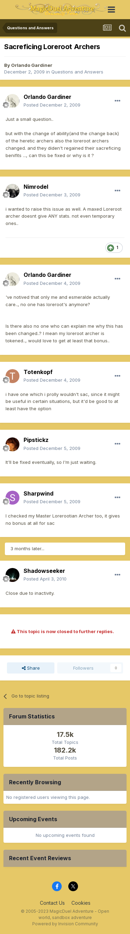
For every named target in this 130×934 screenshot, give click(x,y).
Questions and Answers (77, 72)
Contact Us (52, 903)
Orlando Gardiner (31, 65)
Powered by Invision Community (65, 923)
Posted (52, 105)
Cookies (80, 903)
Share (31, 668)
